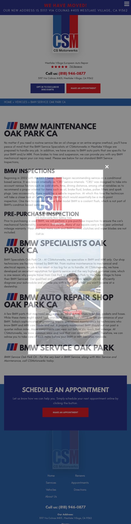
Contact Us (58, 223)
